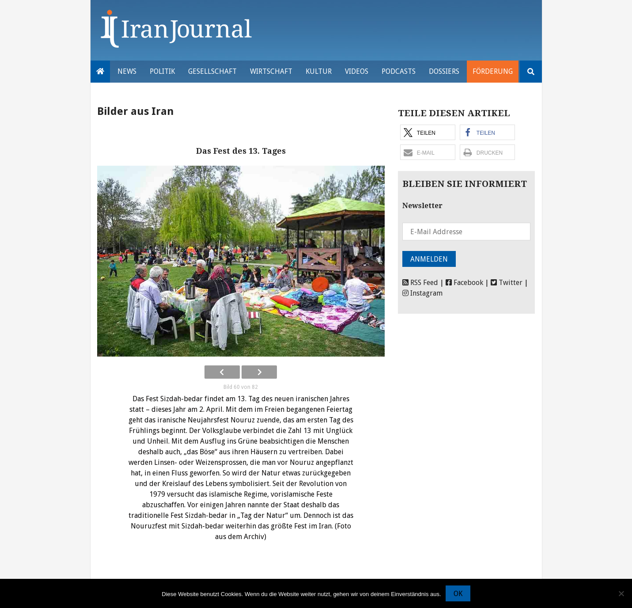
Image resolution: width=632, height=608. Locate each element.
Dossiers (444, 71)
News (126, 71)
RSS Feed (420, 282)
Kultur (319, 71)
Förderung (493, 71)
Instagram (422, 293)
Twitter (506, 282)
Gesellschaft (212, 71)
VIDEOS (356, 71)
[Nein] (621, 593)
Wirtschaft (271, 71)
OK (458, 593)
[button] (427, 132)
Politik (162, 71)
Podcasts (399, 71)
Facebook (464, 282)
